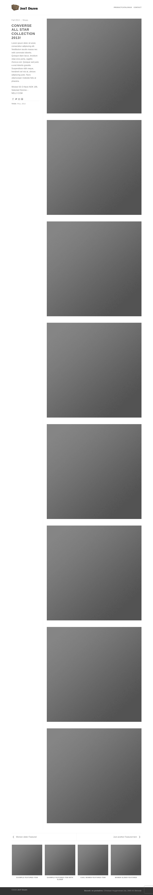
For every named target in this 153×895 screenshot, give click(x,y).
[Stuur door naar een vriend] (19, 99)
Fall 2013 (16, 20)
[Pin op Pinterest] (22, 99)
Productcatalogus (123, 7)
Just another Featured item (126, 837)
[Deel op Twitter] (16, 99)
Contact (137, 7)
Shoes (25, 20)
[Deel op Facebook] (13, 99)
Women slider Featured (25, 837)
